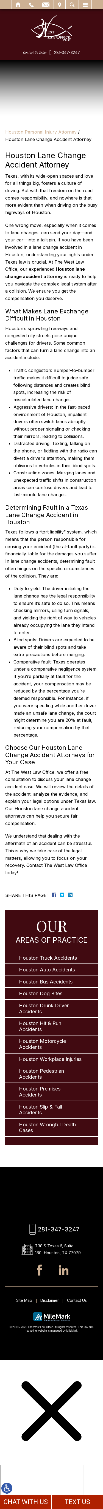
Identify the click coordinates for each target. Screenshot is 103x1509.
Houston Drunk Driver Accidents (44, 1008)
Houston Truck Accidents (48, 958)
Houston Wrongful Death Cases (47, 1127)
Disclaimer (49, 1300)
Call (31, 4)
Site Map (24, 1300)
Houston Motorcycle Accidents (42, 1044)
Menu (85, 4)
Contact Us (77, 1300)
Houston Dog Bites (40, 993)
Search (72, 4)
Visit (59, 4)
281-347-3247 (67, 52)
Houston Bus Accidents (46, 982)
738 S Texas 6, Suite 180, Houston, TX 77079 (58, 1249)
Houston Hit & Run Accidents (40, 1026)
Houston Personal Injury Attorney (41, 132)
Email (46, 4)
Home (18, 4)
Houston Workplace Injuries (50, 1059)
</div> (41, 1486)
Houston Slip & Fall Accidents (40, 1110)
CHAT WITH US (25, 1502)
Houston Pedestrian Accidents (41, 1074)
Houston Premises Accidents (39, 1092)
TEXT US (77, 1502)
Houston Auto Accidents (47, 970)
